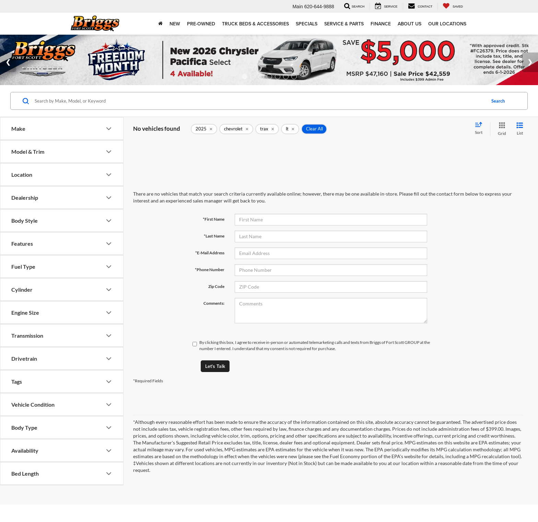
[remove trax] (267, 129)
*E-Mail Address (209, 252)
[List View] (519, 129)
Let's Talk (215, 366)
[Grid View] (500, 129)
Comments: (213, 303)
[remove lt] (290, 129)
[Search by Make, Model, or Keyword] (259, 101)
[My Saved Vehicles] (452, 6)
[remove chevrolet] (236, 129)
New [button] (174, 23)
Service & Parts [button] (344, 23)
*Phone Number (209, 269)
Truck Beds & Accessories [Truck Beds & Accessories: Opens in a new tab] (255, 23)
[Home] (160, 24)
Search (498, 101)
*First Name (213, 219)
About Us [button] (409, 23)
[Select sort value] (480, 129)
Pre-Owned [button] (201, 23)
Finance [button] (381, 23)
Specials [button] (306, 23)
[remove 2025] (204, 129)
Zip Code (216, 286)
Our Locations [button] (447, 23)
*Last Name (214, 236)
